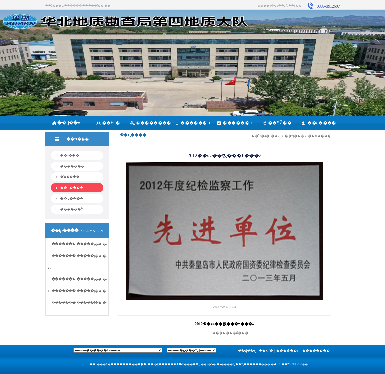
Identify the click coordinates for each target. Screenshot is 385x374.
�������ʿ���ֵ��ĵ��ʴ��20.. (83, 244)
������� (72, 166)
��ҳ (275, 136)
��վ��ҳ (66, 122)
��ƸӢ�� (276, 122)
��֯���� (69, 177)
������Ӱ (71, 209)
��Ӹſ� (108, 122)
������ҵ (192, 122)
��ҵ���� (71, 188)
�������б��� (224, 333)
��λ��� (69, 155)
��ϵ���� (319, 122)
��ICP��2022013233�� (289, 364)
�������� (150, 122)
